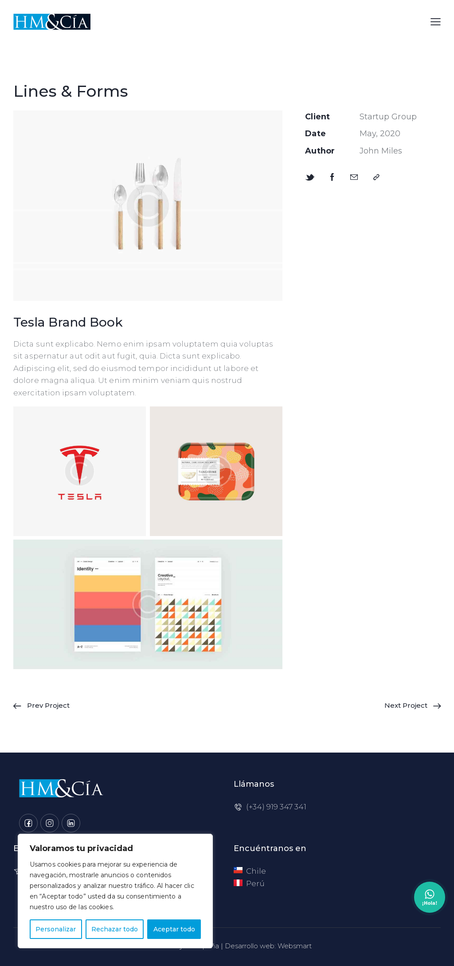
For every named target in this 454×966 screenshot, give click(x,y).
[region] (115, 891)
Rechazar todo (114, 929)
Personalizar (55, 929)
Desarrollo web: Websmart (268, 946)
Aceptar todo (174, 929)
